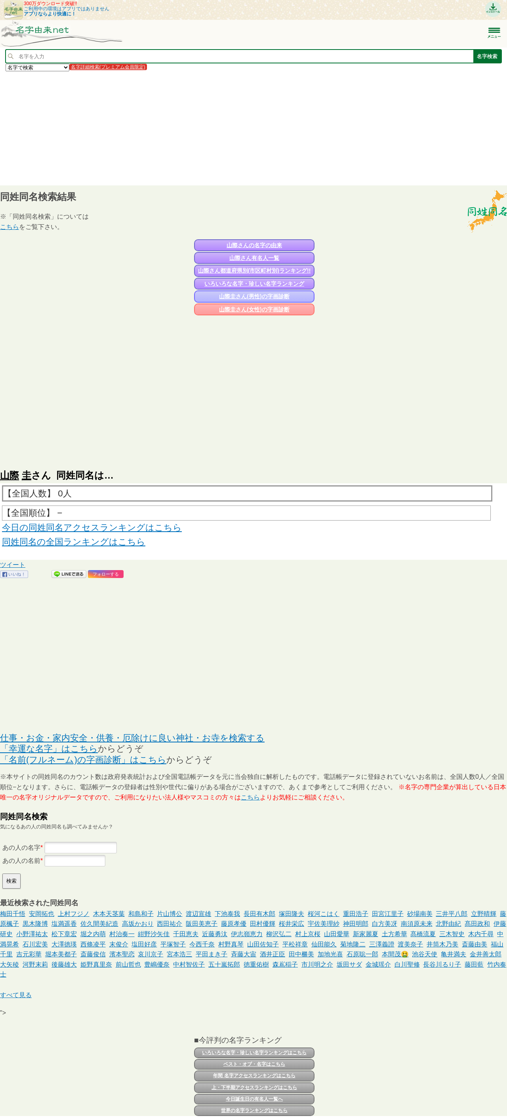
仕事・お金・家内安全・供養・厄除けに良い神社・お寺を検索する (132, 738)
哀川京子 (150, 954)
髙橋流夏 (423, 934)
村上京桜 (307, 934)
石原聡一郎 (362, 954)
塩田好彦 (144, 944)
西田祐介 (169, 923)
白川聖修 (407, 964)
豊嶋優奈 (157, 964)
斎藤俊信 (93, 954)
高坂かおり (138, 923)
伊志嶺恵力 (247, 934)
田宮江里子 (388, 913)
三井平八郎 (451, 913)
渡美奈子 (410, 944)
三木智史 (452, 934)
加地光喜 (330, 954)
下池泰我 (227, 913)
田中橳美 (301, 954)
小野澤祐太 (32, 934)
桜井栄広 (291, 923)
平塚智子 (173, 944)
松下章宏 (64, 934)
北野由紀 (448, 923)
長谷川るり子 (442, 964)
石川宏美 (35, 944)
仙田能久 (324, 944)
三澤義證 (382, 944)
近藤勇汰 (214, 934)
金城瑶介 (378, 964)
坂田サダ (349, 964)
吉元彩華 (29, 954)
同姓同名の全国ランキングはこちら (73, 542)
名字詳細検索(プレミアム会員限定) (108, 67)
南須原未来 (417, 923)
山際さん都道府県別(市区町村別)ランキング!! (254, 270)
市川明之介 (317, 964)
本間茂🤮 (395, 954)
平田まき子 (211, 954)
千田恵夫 (185, 934)
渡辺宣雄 (198, 913)
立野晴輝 (483, 913)
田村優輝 (262, 923)
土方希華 (394, 934)
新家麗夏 (365, 934)
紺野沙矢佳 (154, 934)
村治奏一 (122, 934)
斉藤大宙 (243, 954)
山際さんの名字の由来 (254, 245)
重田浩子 (355, 913)
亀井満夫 (453, 954)
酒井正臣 (272, 954)
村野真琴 (231, 944)
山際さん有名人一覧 (254, 258)
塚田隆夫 (291, 913)
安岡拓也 (41, 913)
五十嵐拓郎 (224, 964)
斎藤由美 (474, 944)
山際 (9, 475)
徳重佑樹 (256, 964)
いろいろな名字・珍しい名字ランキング (254, 283)
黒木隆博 (35, 923)
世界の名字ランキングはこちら (254, 1110)
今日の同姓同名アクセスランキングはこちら (92, 527)
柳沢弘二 (279, 934)
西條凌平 (93, 944)
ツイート (12, 564)
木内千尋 (481, 934)
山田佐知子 (263, 944)
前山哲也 (128, 964)
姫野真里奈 (96, 964)
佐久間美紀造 (99, 923)
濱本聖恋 (122, 954)
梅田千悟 (12, 913)
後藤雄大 (64, 964)
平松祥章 (295, 944)
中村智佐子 (189, 964)
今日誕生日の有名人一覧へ (254, 1099)
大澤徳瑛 (64, 944)
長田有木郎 (259, 913)
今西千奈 (202, 944)
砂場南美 (420, 913)
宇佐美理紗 (323, 923)
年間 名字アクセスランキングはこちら (254, 1075)
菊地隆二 (353, 944)
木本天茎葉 (109, 913)
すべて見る (16, 995)
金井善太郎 (485, 954)
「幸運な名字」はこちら (49, 749)
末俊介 (118, 944)
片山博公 (169, 913)
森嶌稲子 (285, 964)
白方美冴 (384, 923)
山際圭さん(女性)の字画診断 (254, 309)
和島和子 (141, 913)
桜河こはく (323, 913)
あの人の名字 (21, 847)
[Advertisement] (237, 127)
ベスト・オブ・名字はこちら (254, 1064)
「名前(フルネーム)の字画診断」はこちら (83, 760)
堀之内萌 (93, 934)
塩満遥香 (64, 923)
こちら (9, 226)
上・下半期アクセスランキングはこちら (254, 1087)
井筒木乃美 (442, 944)
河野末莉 (35, 964)
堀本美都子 (61, 954)
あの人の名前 (21, 860)
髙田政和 (477, 923)
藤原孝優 (233, 923)
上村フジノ (74, 913)
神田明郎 (355, 923)
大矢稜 (9, 964)
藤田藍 (474, 964)
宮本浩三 (179, 954)
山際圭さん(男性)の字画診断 (254, 296)
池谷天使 (424, 954)
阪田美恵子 (201, 923)
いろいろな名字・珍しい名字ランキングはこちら (254, 1052)
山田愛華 (336, 934)
